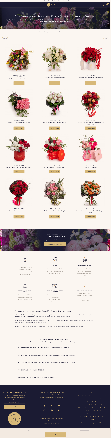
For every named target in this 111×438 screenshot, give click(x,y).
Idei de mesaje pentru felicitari (95, 422)
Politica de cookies (98, 417)
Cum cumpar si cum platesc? (92, 399)
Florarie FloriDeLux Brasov (85, 396)
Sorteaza (5, 38)
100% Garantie (98, 411)
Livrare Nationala (92, 414)
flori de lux (53, 5)
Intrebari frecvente (101, 396)
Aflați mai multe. (84, 430)
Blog (82, 422)
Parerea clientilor (92, 402)
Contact (96, 393)
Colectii (80, 408)
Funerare (94, 408)
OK (56, 434)
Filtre (105, 38)
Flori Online (103, 408)
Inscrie (14, 407)
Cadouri (87, 408)
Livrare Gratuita (86, 411)
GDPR (92, 420)
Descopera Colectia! (55, 244)
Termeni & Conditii (85, 417)
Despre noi (88, 393)
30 (65, 224)
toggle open (2, 5)
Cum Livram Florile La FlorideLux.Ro (92, 405)
